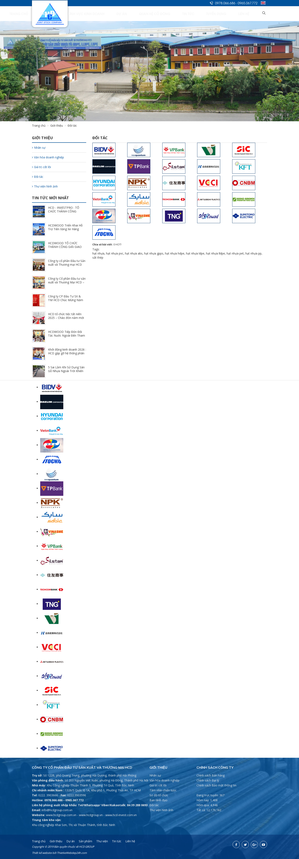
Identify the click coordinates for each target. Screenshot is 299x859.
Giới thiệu (110, 13)
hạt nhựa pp (253, 253)
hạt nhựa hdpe (174, 253)
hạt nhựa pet (235, 253)
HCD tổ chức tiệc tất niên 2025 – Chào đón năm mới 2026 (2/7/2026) (66, 317)
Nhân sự (38, 148)
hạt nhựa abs (133, 253)
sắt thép (97, 257)
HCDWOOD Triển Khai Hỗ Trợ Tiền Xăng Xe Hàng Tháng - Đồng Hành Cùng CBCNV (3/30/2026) (65, 230)
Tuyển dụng (232, 13)
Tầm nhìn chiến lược (163, 790)
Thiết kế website (42, 853)
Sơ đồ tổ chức (159, 795)
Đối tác (37, 177)
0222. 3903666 (48, 795)
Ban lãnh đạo (158, 800)
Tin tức (213, 13)
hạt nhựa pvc (114, 253)
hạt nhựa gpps (153, 253)
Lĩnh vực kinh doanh (139, 13)
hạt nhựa (98, 253)
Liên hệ (251, 13)
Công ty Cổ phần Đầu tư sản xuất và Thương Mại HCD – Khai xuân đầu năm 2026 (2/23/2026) (67, 284)
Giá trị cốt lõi (41, 167)
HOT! (118, 244)
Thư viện (102, 841)
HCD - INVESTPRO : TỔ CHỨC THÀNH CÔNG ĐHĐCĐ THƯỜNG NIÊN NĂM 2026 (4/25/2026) (64, 213)
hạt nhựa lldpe (215, 253)
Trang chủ (90, 13)
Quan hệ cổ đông (188, 13)
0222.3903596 (76, 795)
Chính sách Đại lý (208, 780)
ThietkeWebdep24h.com (72, 853)
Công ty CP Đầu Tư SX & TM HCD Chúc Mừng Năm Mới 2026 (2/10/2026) (65, 300)
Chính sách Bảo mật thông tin (216, 785)
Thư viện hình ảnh (45, 186)
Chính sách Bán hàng (211, 775)
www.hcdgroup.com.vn (61, 815)
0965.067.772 (248, 2)
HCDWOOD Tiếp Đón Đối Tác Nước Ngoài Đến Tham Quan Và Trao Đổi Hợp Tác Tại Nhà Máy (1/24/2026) (66, 337)
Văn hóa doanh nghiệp (48, 157)
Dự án (165, 13)
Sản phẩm (85, 841)
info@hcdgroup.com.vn (57, 810)
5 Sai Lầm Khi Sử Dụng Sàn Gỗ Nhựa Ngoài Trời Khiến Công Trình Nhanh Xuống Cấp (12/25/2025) (66, 372)
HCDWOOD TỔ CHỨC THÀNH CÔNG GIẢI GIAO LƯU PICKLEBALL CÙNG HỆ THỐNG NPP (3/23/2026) (66, 248)
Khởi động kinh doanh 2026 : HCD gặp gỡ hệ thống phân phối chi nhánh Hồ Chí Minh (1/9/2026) (67, 355)
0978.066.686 (225, 2)
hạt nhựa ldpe (195, 253)
